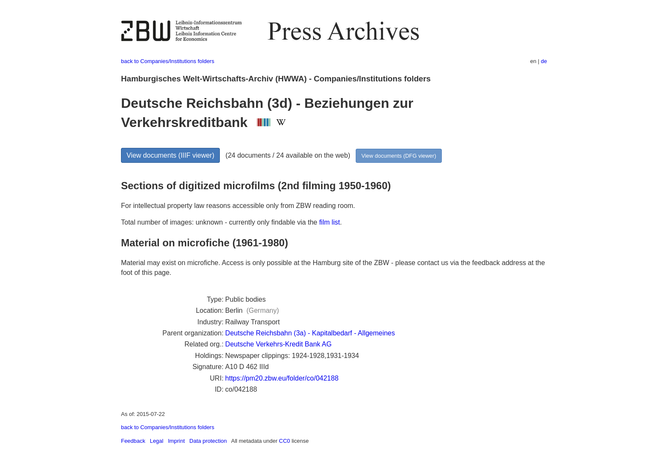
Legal (157, 441)
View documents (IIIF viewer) (170, 155)
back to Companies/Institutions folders (167, 61)
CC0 (284, 441)
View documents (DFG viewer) (398, 156)
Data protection (208, 441)
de (544, 61)
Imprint (176, 441)
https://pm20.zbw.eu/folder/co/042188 (282, 378)
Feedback (133, 441)
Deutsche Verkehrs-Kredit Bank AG (278, 344)
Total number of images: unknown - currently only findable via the (220, 222)
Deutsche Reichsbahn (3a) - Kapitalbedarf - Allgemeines (310, 333)
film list (329, 222)
